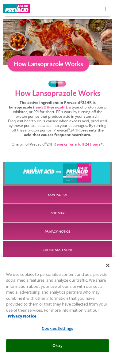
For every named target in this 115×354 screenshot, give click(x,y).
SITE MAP (57, 213)
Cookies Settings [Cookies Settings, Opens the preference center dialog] (57, 330)
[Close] (107, 267)
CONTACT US (57, 194)
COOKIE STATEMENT (58, 250)
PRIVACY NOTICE (57, 231)
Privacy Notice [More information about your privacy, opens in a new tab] (22, 318)
